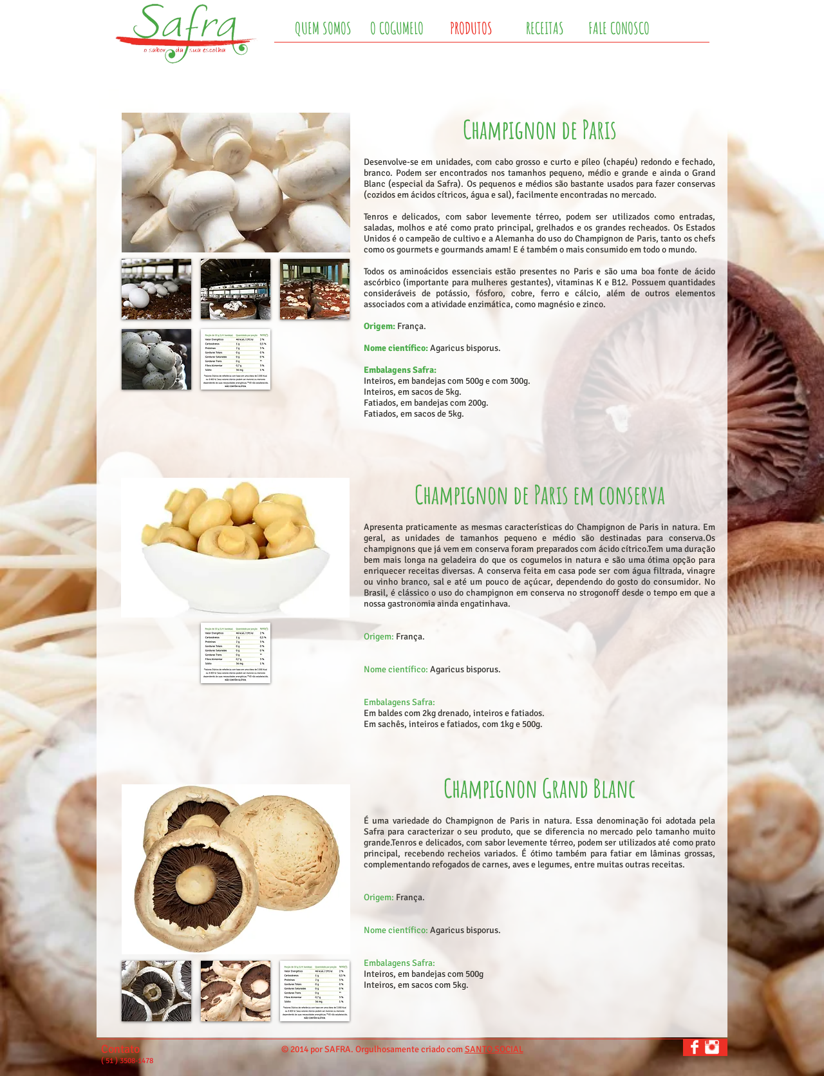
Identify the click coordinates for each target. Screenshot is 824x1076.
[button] (156, 289)
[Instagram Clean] (712, 1047)
